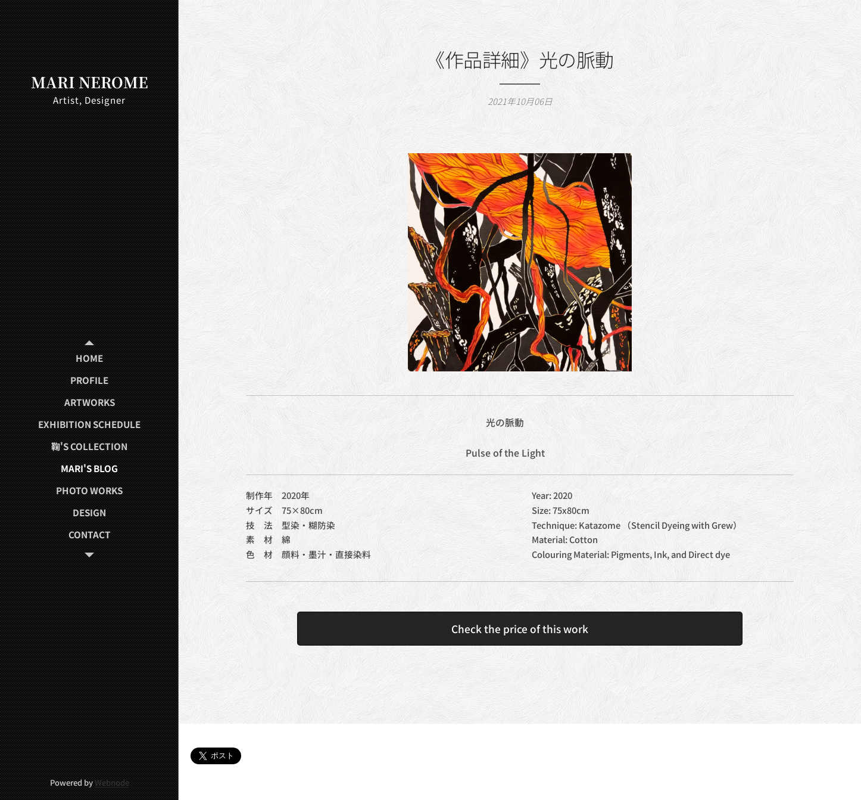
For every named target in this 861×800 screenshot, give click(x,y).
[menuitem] (89, 358)
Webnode (112, 782)
